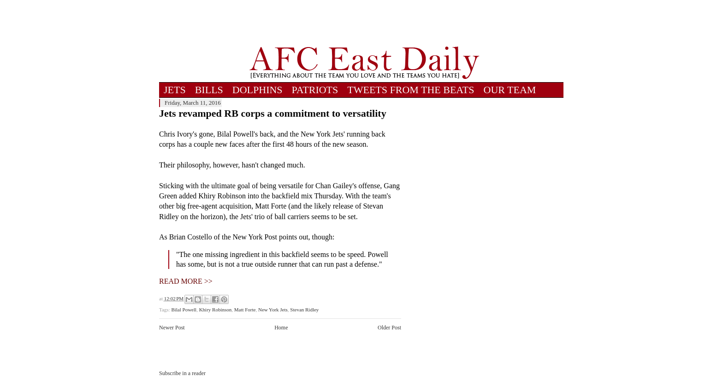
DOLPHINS (257, 90)
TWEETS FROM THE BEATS (410, 90)
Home (281, 327)
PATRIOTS (315, 90)
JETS (175, 90)
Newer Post (172, 327)
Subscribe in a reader (182, 373)
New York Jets (273, 309)
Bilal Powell (183, 309)
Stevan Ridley (304, 309)
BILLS (209, 90)
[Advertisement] (364, 23)
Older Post (389, 327)
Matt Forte (245, 309)
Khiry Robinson (215, 309)
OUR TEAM (510, 90)
